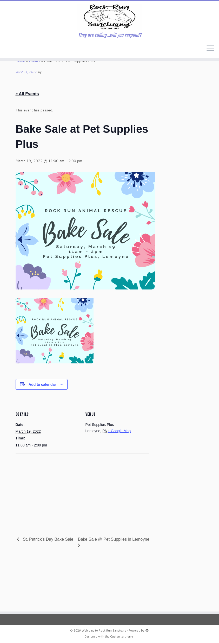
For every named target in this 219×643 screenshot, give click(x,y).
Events (34, 109)
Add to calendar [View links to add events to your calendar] (42, 433)
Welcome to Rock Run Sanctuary (104, 630)
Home (20, 109)
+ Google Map (119, 479)
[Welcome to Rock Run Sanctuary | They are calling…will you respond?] (109, 36)
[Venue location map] (43, 537)
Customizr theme (121, 636)
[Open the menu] (210, 88)
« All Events (27, 142)
